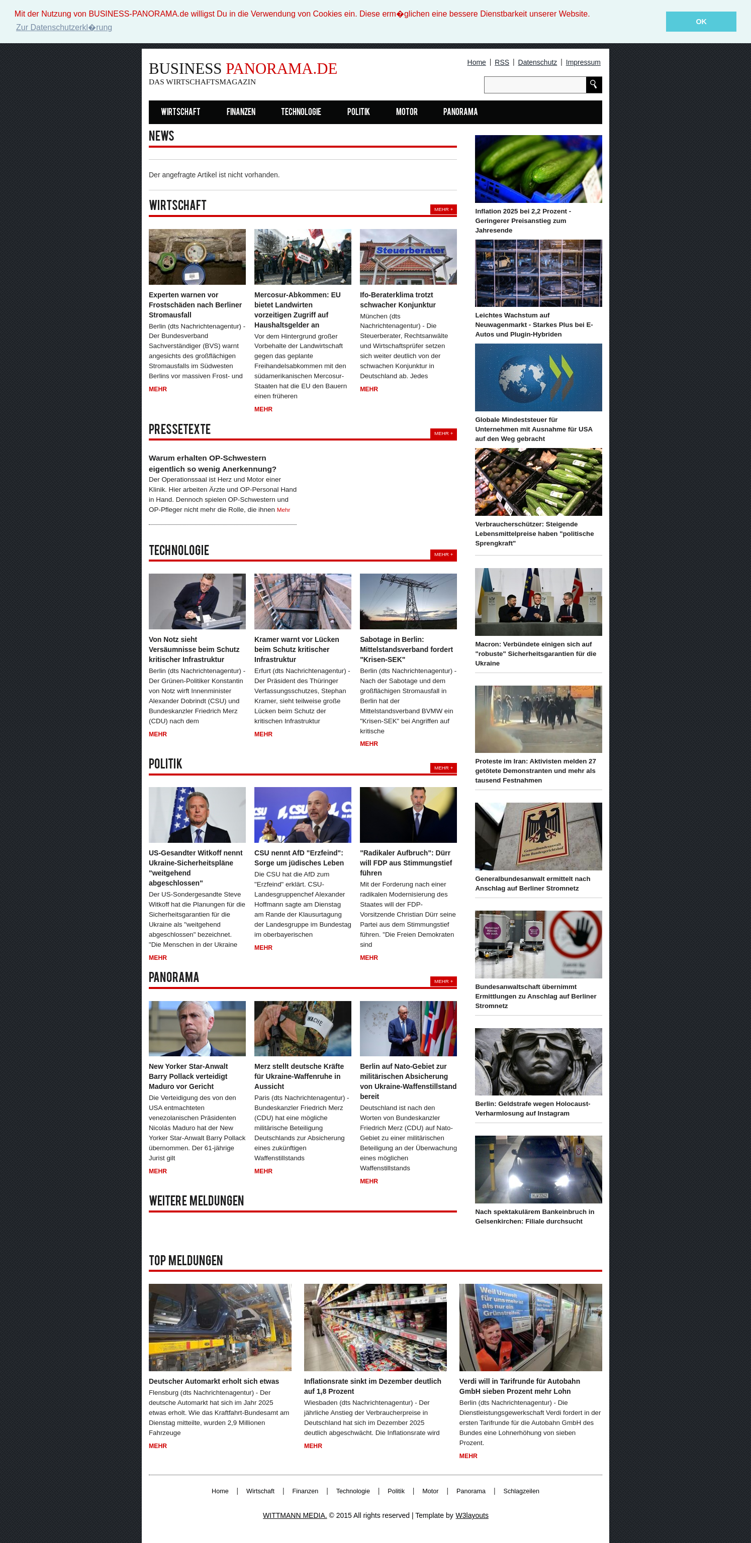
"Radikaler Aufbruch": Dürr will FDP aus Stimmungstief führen (406, 862)
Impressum (583, 62)
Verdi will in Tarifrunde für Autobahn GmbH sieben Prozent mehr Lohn (519, 1386)
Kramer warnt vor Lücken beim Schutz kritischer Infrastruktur (296, 649)
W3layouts (472, 1515)
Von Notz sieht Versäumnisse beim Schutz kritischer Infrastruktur (194, 649)
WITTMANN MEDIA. (295, 1515)
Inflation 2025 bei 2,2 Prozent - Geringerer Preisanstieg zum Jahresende (523, 220)
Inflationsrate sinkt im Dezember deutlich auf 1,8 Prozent (372, 1386)
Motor (407, 112)
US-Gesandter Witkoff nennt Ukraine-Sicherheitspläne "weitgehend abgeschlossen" (196, 867)
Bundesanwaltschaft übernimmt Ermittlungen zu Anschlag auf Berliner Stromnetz (535, 995)
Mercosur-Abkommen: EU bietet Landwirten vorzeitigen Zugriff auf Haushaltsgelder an (297, 309)
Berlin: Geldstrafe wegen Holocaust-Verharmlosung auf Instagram (532, 1108)
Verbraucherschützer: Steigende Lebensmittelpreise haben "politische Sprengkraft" (534, 533)
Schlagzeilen (521, 1490)
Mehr (158, 388)
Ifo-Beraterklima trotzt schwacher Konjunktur (398, 299)
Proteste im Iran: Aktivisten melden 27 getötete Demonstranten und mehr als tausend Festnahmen (535, 770)
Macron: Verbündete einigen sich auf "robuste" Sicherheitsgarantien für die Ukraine (535, 653)
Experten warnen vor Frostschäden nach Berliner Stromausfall (195, 304)
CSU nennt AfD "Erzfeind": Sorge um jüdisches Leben (299, 857)
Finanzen (241, 112)
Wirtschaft (181, 112)
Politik (358, 112)
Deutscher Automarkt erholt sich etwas (214, 1381)
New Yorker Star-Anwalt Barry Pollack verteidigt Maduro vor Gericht (188, 1076)
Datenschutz (537, 62)
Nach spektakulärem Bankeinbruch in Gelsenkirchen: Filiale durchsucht (534, 1216)
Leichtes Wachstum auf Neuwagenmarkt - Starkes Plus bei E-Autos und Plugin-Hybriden (534, 324)
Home (476, 62)
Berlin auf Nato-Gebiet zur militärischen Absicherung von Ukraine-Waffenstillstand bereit (408, 1081)
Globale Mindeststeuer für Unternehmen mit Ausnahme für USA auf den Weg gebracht (533, 428)
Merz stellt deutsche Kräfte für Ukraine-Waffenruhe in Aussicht (299, 1076)
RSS (502, 62)
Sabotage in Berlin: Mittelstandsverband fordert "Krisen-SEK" (406, 649)
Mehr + (443, 209)
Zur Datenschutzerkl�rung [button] (64, 27)
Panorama (460, 112)
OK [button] (701, 22)
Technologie (301, 112)
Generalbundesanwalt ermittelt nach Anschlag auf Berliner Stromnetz (532, 883)
